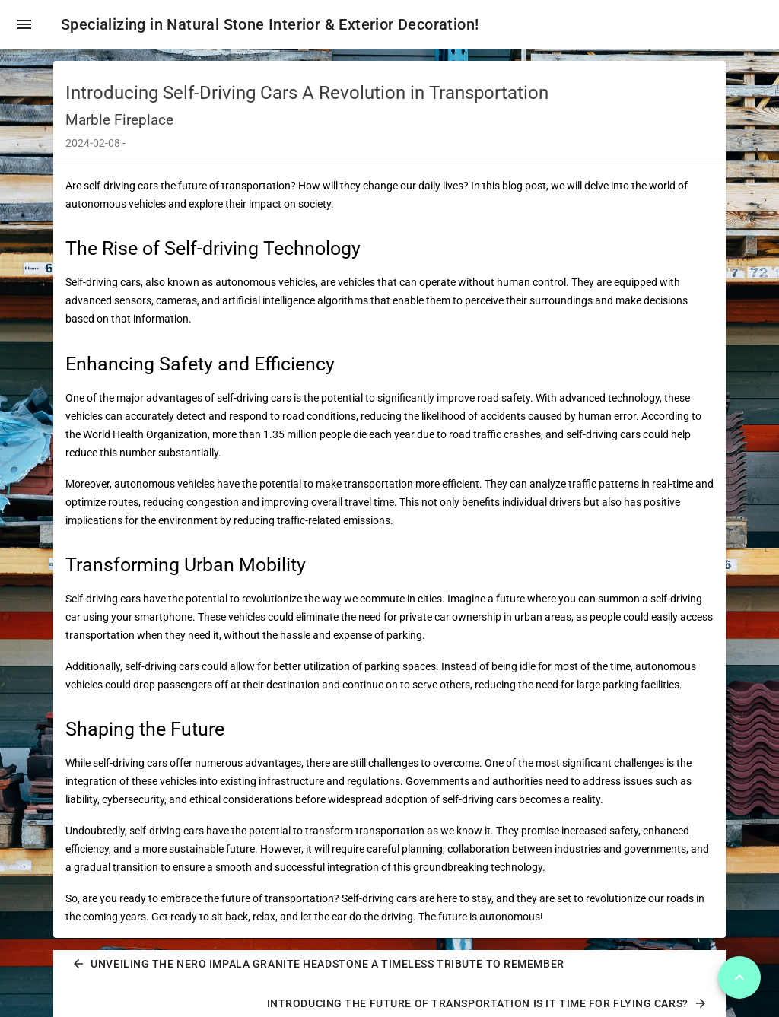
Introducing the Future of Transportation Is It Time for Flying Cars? (487, 1003)
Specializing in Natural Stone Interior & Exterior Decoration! (270, 24)
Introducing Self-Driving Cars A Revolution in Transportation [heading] (306, 92)
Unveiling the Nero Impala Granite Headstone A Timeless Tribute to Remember (318, 963)
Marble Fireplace (119, 120)
